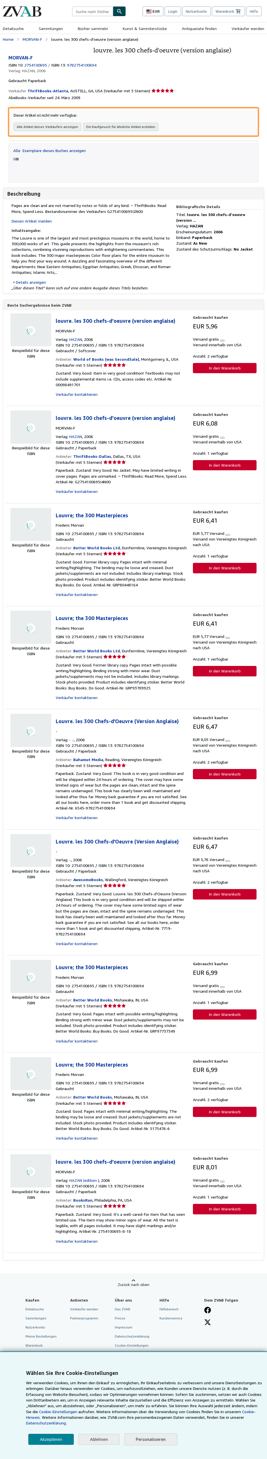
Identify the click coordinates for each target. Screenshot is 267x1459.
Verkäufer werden (248, 28)
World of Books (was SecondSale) (106, 359)
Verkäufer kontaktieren (77, 394)
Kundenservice (171, 1318)
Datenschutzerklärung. (46, 1422)
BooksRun (82, 1200)
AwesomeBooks (88, 879)
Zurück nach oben (133, 1284)
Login (172, 11)
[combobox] (92, 11)
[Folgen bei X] (207, 1323)
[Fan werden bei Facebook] (207, 1311)
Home (8, 39)
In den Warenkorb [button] (225, 368)
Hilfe (254, 11)
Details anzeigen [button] (31, 282)
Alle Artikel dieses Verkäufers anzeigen (47, 127)
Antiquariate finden (199, 28)
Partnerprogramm (84, 1318)
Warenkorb (34, 1345)
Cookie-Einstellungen (58, 1411)
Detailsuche (13, 28)
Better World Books (92, 1000)
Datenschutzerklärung (132, 1336)
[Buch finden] (119, 11)
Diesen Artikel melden (32, 221)
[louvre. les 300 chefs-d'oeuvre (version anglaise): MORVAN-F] (46, 49)
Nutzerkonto (196, 11)
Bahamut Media (88, 759)
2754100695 (35, 65)
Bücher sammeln (93, 28)
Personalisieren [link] (151, 1439)
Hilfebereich (169, 1309)
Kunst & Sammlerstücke (145, 28)
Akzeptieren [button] (51, 1439)
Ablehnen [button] (99, 1439)
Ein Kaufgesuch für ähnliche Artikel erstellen (120, 127)
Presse (120, 1318)
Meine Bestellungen (41, 1336)
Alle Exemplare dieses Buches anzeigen (49, 150)
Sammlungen (51, 28)
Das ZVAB (122, 1309)
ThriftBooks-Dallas (92, 456)
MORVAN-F (32, 39)
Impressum (123, 1327)
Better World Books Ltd (96, 548)
